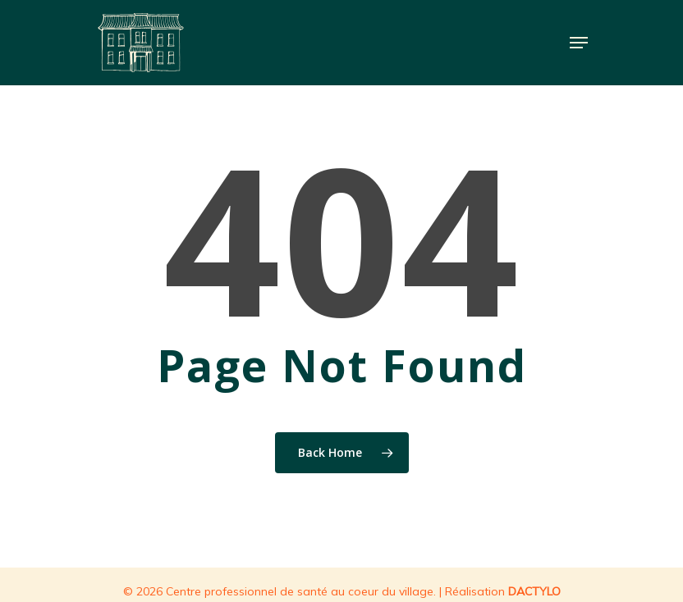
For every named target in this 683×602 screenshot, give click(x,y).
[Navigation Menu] (579, 42)
